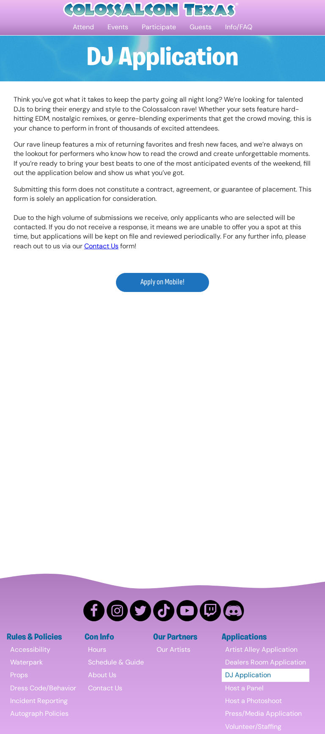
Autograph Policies (39, 713)
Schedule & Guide (116, 662)
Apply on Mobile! (162, 282)
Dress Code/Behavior (43, 688)
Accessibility (30, 649)
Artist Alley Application (261, 649)
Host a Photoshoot (253, 700)
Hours (97, 649)
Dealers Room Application (265, 662)
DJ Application (248, 674)
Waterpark (26, 662)
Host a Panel (244, 688)
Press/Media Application (263, 713)
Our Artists (173, 649)
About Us (102, 674)
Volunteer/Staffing (253, 726)
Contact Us (101, 246)
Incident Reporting (39, 700)
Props (19, 674)
